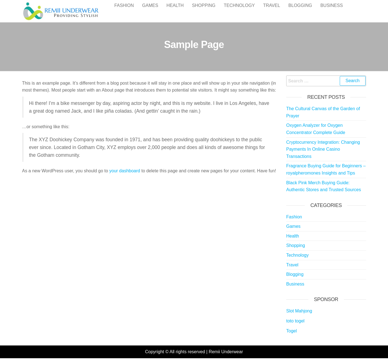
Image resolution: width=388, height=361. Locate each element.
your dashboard (124, 170)
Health (175, 11)
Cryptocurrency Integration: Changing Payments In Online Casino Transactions (323, 149)
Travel (271, 11)
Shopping (203, 11)
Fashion (124, 11)
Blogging (300, 11)
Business (331, 11)
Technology (239, 11)
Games (150, 11)
